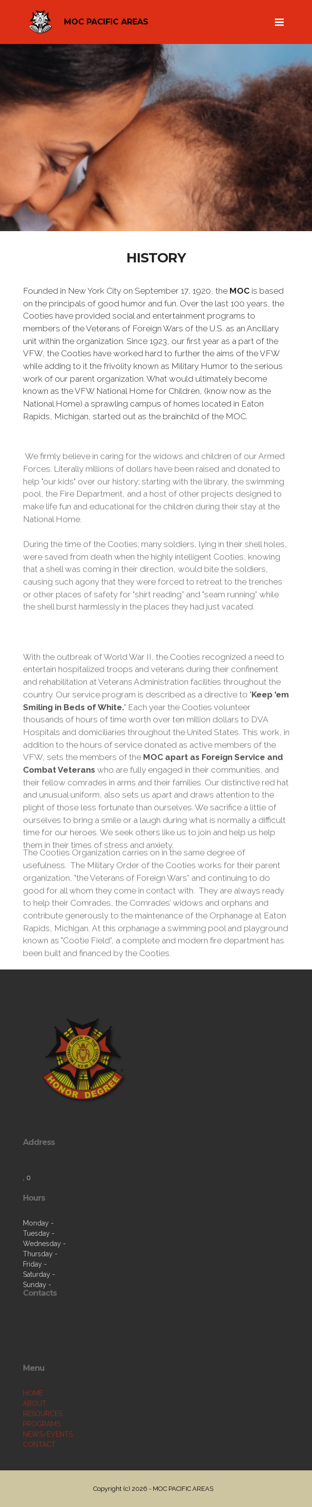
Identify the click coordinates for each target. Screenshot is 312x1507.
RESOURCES (42, 1441)
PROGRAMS (42, 1452)
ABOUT (34, 1431)
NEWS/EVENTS (48, 1462)
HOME (33, 1421)
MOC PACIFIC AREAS (106, 21)
